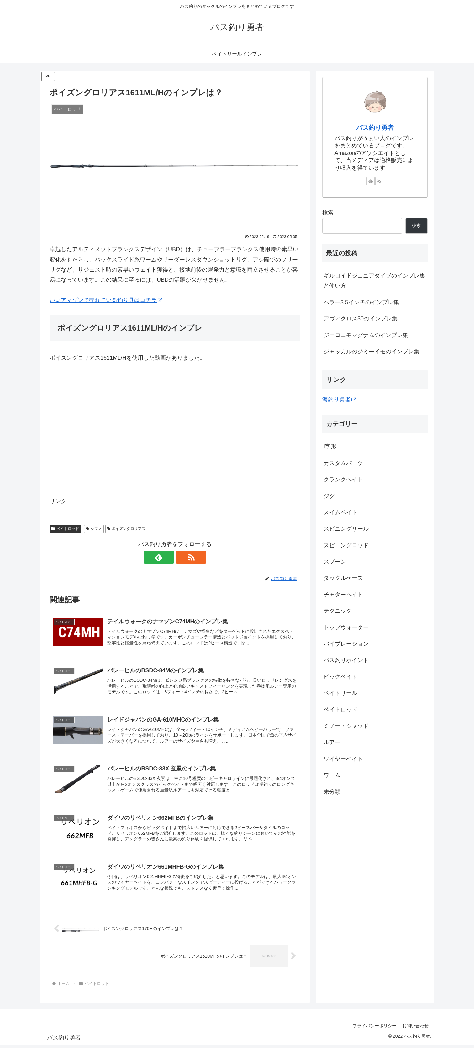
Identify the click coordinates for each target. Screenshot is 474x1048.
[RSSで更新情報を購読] (182, 557)
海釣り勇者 (339, 399)
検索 (328, 212)
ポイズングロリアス (126, 529)
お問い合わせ (415, 1028)
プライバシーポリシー (373, 1028)
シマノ (94, 529)
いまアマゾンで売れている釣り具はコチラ (106, 300)
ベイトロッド (65, 529)
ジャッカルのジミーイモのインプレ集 (371, 351)
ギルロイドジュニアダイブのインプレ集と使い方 (374, 281)
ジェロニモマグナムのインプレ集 (366, 335)
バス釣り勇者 (375, 127)
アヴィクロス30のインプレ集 (361, 318)
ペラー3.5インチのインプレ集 (361, 302)
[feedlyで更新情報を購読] (167, 557)
